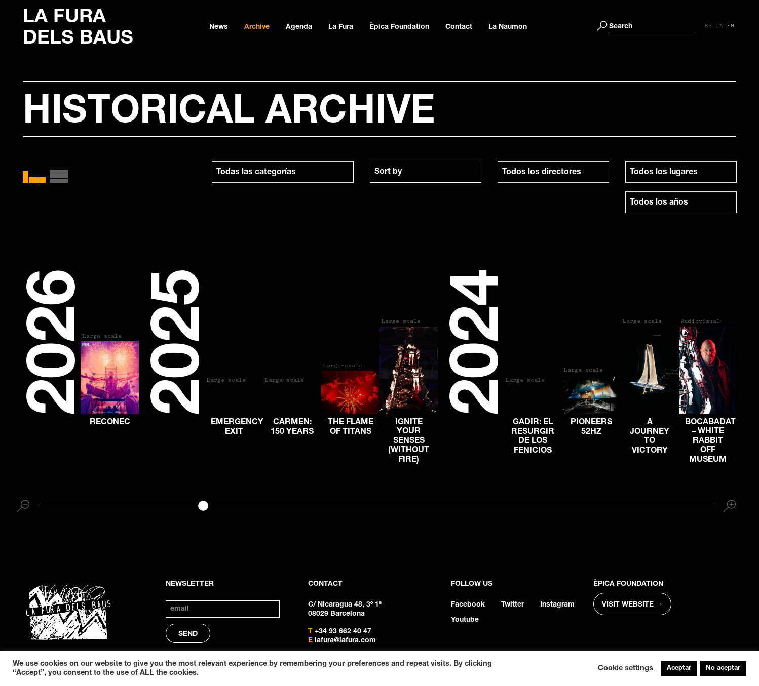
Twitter (512, 605)
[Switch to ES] (708, 26)
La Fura (340, 27)
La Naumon (507, 27)
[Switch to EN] (730, 26)
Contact (458, 27)
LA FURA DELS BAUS (78, 29)
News (218, 27)
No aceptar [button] (723, 668)
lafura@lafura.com (345, 640)
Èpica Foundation (399, 27)
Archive (257, 27)
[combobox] (425, 172)
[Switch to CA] (719, 26)
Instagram (557, 605)
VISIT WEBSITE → (632, 605)
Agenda (299, 27)
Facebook (468, 605)
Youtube (465, 620)
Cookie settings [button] (625, 668)
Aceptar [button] (679, 668)
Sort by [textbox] (388, 172)
